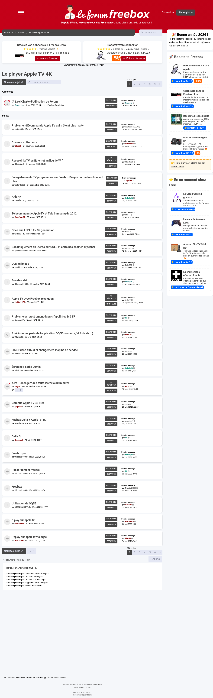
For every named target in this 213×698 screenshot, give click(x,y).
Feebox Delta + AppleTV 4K (29, 419)
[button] (21, 12)
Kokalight (129, 198)
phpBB (74, 684)
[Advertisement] (82, 632)
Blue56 (18, 146)
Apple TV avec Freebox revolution (33, 298)
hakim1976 (20, 302)
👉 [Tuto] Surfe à (188, 164)
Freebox (17, 486)
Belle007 (128, 265)
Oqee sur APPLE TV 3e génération (33, 230)
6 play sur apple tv (23, 520)
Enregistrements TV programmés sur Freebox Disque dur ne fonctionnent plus (57, 179)
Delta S (16, 436)
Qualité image (20, 263)
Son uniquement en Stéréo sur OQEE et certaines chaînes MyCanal (53, 247)
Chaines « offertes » (24, 142)
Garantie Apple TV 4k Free (28, 403)
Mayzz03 (19, 337)
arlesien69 (19, 423)
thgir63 (18, 386)
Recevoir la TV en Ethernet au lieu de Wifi (37, 160)
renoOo (128, 335)
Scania (18, 200)
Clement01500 (21, 284)
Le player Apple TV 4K (27, 74)
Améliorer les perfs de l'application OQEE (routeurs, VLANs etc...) (52, 333)
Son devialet (19, 280)
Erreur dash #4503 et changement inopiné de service (45, 350)
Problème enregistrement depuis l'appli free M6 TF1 (44, 316)
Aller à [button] (156, 558)
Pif (126, 318)
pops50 (18, 407)
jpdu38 (18, 234)
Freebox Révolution (56, 105)
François (19, 105)
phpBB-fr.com (86, 687)
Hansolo (128, 505)
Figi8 (127, 232)
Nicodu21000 (21, 457)
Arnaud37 (19, 320)
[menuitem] (55, 677)
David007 (19, 267)
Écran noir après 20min (26, 366)
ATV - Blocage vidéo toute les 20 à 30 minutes (41, 382)
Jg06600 (19, 129)
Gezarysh (19, 440)
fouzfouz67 (20, 217)
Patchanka (129, 144)
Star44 (127, 215)
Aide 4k (16, 196)
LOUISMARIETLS (22, 507)
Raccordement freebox (26, 470)
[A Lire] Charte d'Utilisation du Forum (35, 101)
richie (17, 354)
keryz (127, 386)
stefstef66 (19, 524)
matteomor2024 (131, 127)
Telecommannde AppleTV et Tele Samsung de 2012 (44, 213)
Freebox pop (19, 453)
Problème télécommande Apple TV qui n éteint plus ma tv (48, 125)
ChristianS (19, 164)
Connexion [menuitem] (168, 12)
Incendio (128, 248)
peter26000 (20, 185)
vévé (17, 370)
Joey (127, 404)
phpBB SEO (87, 692)
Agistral (129, 181)
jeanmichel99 (21, 251)
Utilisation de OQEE (24, 503)
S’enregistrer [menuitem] (185, 12)
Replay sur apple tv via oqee (29, 537)
